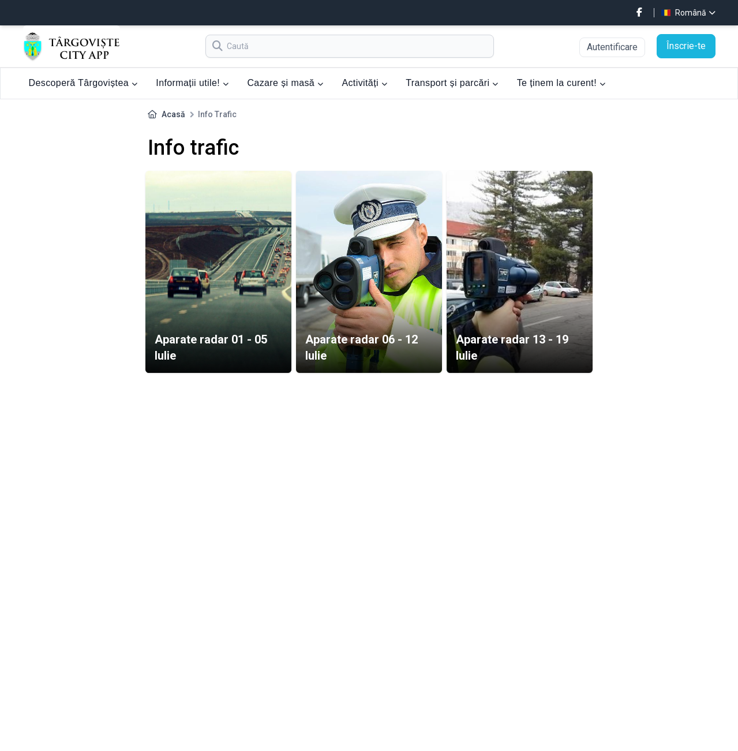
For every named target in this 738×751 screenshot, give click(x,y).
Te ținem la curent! (561, 83)
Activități (364, 83)
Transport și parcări (452, 83)
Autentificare (612, 47)
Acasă (173, 114)
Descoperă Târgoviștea (83, 83)
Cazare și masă (285, 83)
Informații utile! (192, 83)
